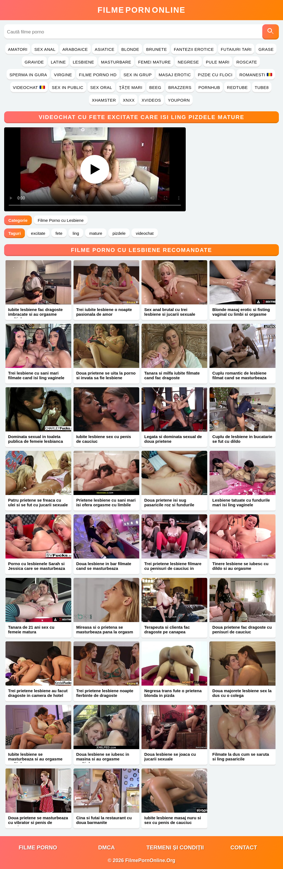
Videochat (29, 87)
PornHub (209, 87)
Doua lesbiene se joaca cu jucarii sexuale (170, 756)
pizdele (119, 233)
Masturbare (116, 62)
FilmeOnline (141, 10)
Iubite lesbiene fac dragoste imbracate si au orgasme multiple (35, 314)
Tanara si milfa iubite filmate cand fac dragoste (172, 375)
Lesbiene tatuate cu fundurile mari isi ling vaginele (241, 502)
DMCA (106, 847)
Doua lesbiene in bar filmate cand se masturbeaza (103, 566)
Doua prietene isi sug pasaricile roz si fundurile (169, 502)
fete (59, 233)
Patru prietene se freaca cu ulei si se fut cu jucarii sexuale (38, 502)
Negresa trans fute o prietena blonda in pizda (173, 693)
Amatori (17, 49)
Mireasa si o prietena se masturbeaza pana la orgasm (104, 629)
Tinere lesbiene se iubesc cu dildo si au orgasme (240, 566)
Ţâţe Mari (131, 87)
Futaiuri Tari (236, 49)
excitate (38, 233)
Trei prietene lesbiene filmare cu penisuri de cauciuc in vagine (172, 568)
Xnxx (129, 100)
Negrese (188, 62)
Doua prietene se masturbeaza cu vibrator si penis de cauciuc (38, 822)
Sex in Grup (138, 74)
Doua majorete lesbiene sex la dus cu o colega (241, 693)
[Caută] (270, 31)
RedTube (237, 87)
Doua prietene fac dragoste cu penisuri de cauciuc (242, 629)
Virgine (63, 74)
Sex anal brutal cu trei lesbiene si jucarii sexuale (169, 312)
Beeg (155, 87)
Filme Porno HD (98, 74)
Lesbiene (83, 62)
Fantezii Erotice (194, 49)
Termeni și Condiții (175, 847)
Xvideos (151, 100)
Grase (266, 49)
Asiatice (104, 49)
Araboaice (75, 49)
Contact (243, 847)
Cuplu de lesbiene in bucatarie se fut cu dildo (242, 439)
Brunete (156, 49)
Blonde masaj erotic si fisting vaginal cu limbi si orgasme (241, 312)
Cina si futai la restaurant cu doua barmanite (104, 820)
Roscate (246, 62)
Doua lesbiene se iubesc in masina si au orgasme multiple (102, 759)
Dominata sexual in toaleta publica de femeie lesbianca (35, 439)
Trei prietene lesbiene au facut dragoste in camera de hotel (37, 693)
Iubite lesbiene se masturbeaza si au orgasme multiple (35, 759)
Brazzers (180, 87)
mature (95, 233)
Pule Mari (217, 62)
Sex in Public (67, 87)
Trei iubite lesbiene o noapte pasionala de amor (104, 312)
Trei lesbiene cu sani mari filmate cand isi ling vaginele (36, 375)
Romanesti (255, 74)
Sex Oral (101, 87)
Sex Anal (45, 49)
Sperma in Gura (28, 74)
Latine (58, 62)
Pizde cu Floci (215, 74)
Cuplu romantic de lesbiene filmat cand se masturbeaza (239, 375)
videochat (144, 233)
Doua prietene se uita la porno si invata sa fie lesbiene (106, 375)
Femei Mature (154, 62)
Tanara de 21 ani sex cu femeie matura (31, 629)
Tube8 (262, 87)
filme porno (38, 847)
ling (76, 233)
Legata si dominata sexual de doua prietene (173, 439)
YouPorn (179, 100)
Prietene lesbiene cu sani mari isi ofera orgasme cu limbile (106, 502)
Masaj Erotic (175, 74)
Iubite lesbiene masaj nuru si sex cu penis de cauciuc (172, 820)
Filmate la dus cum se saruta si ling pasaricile (240, 756)
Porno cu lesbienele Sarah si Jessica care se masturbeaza (36, 566)
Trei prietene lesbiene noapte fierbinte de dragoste (104, 693)
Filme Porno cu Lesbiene (61, 220)
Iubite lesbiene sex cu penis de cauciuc (103, 439)
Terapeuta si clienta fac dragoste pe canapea (167, 629)
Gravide (34, 62)
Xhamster (104, 100)
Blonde (130, 49)
